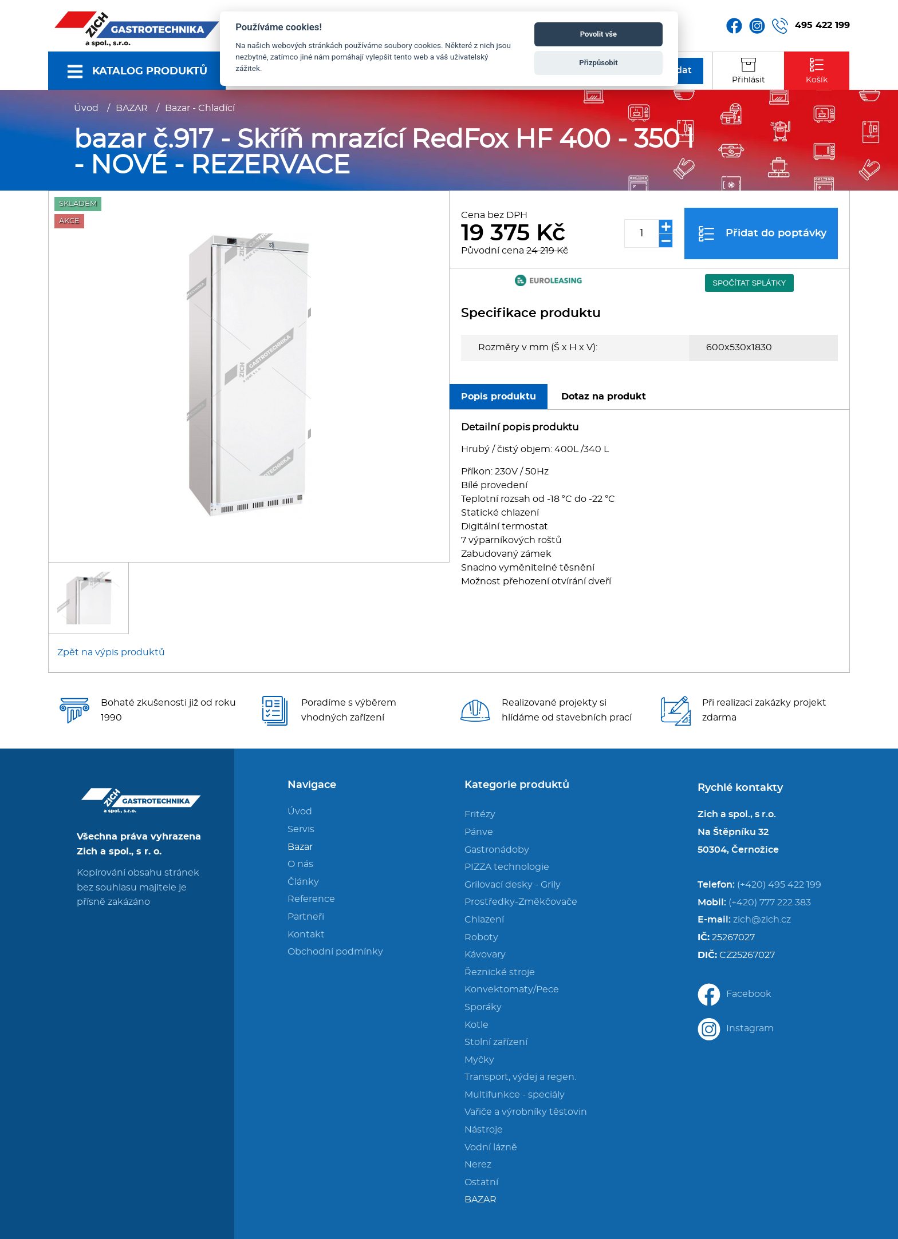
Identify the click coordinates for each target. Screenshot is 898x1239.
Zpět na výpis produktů (111, 652)
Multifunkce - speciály (514, 1094)
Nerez (477, 1164)
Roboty (481, 937)
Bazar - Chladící (200, 108)
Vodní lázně (490, 1147)
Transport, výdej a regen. (520, 1077)
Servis (300, 829)
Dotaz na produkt (603, 396)
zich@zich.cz (762, 919)
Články (303, 881)
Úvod (86, 108)
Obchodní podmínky (335, 951)
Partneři (305, 916)
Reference (311, 899)
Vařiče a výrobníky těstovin (525, 1112)
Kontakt (306, 934)
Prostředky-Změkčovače (520, 902)
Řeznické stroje (499, 972)
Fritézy (479, 814)
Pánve (478, 832)
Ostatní (481, 1182)
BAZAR (132, 108)
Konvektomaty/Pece (511, 989)
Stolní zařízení (495, 1042)
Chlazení (484, 919)
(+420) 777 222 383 (769, 902)
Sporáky (483, 1007)
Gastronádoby (496, 849)
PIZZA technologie (506, 867)
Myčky (479, 1059)
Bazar (300, 847)
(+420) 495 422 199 (779, 884)
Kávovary (485, 954)
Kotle (476, 1025)
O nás (300, 864)
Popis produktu (498, 396)
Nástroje (483, 1129)
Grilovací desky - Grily (512, 884)
